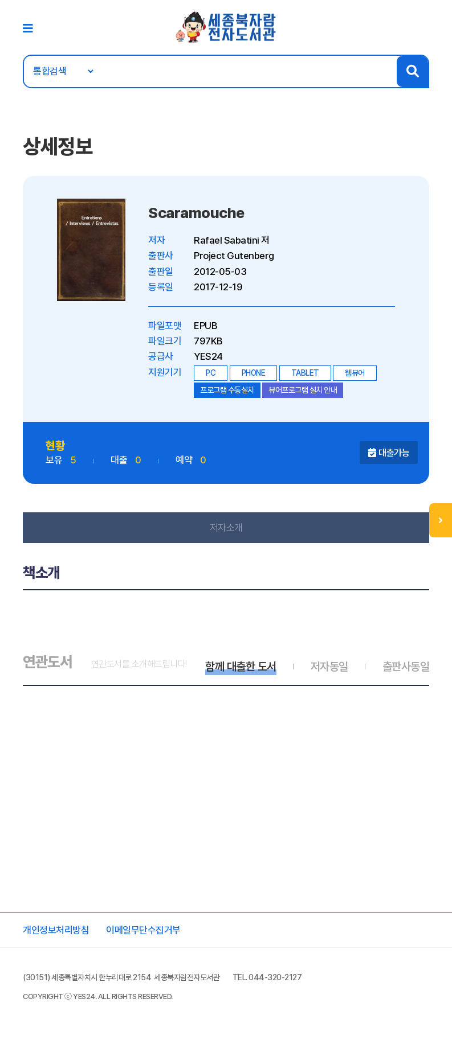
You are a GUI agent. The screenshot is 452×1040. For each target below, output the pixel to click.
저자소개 (226, 527)
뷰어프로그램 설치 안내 (302, 389)
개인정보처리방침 (56, 930)
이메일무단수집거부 (143, 930)
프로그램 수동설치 (227, 389)
